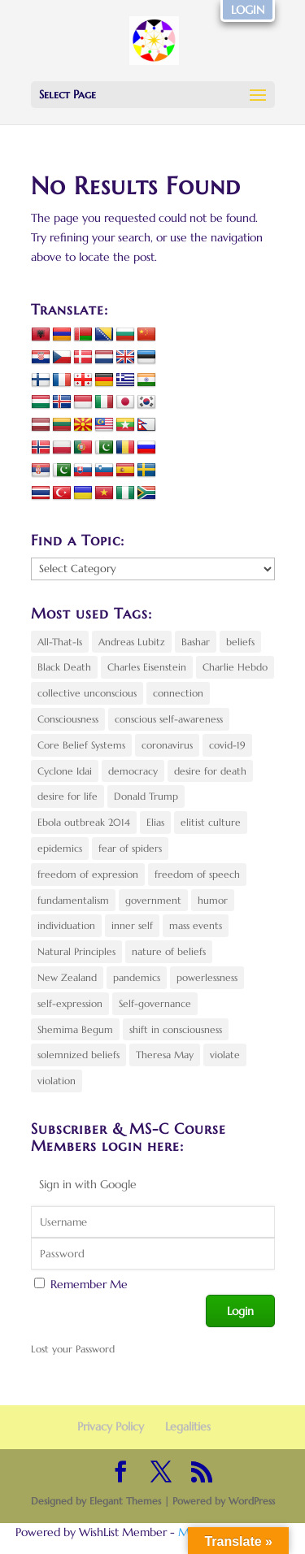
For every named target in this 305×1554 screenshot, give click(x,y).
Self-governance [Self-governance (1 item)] (155, 1003)
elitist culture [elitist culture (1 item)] (211, 822)
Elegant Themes (125, 1501)
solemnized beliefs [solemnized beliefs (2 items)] (78, 1054)
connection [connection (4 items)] (178, 693)
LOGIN (247, 9)
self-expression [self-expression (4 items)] (69, 1003)
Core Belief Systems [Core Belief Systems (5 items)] (81, 745)
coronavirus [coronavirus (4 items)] (167, 745)
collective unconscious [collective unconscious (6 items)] (87, 693)
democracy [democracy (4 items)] (133, 771)
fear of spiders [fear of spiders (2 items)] (130, 848)
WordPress (252, 1501)
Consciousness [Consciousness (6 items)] (67, 719)
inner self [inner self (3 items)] (132, 925)
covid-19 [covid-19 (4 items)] (227, 745)
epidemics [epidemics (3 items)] (59, 848)
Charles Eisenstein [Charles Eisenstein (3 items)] (146, 667)
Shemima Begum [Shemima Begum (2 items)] (75, 1029)
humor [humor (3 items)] (213, 900)
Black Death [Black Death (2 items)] (64, 667)
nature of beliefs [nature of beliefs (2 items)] (169, 951)
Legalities (188, 1426)
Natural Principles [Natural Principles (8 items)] (76, 951)
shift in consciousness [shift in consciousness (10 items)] (175, 1029)
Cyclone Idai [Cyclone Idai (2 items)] (64, 771)
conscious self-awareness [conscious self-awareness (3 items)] (169, 719)
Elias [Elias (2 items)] (155, 822)
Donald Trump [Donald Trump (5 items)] (146, 796)
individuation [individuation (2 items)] (66, 925)
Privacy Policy (110, 1426)
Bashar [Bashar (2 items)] (195, 642)
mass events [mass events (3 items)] (195, 925)
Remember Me (89, 1284)
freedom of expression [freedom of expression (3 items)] (87, 874)
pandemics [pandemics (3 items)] (136, 977)
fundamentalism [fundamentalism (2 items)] (73, 900)
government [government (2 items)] (153, 900)
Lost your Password (73, 1349)
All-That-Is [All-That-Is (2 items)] (59, 642)
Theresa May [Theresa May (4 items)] (165, 1054)
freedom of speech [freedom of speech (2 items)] (197, 874)
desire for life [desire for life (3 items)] (67, 796)
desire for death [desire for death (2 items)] (210, 771)
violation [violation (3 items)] (56, 1080)
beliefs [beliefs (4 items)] (240, 642)
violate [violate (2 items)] (225, 1054)
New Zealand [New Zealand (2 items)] (67, 977)
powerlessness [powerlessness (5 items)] (206, 977)
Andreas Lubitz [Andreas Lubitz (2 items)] (131, 642)
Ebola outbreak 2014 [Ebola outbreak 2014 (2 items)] (83, 822)
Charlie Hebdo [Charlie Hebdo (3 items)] (235, 667)
